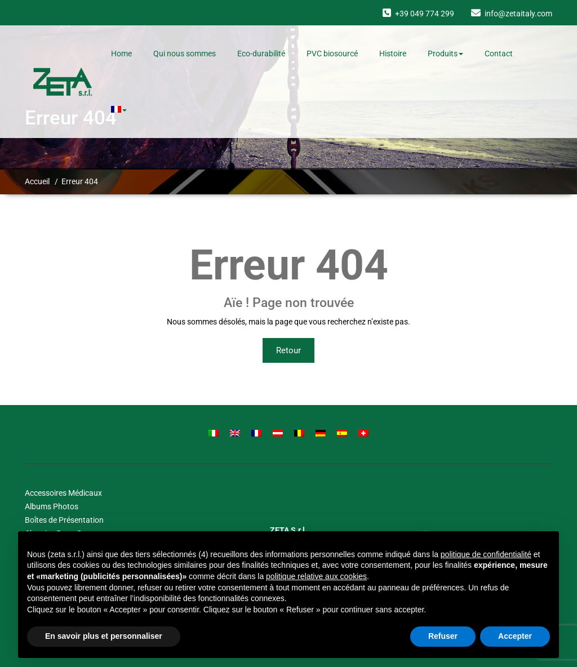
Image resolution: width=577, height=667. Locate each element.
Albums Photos (51, 506)
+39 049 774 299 (424, 13)
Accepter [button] (515, 636)
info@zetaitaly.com (518, 13)
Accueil (37, 181)
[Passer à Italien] (213, 433)
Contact (499, 53)
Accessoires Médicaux (63, 492)
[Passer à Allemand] (320, 433)
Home (121, 53)
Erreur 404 (79, 181)
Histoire (392, 53)
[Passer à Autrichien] (277, 433)
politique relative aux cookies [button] (316, 576)
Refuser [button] (443, 636)
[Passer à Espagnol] (342, 433)
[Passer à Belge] (299, 433)
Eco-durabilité (261, 53)
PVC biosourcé (332, 53)
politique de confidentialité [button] (486, 554)
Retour (288, 350)
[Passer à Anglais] (235, 433)
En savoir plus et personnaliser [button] (103, 636)
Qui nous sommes (184, 53)
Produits (445, 53)
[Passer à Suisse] (363, 433)
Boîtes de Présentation (64, 519)
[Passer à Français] (256, 433)
